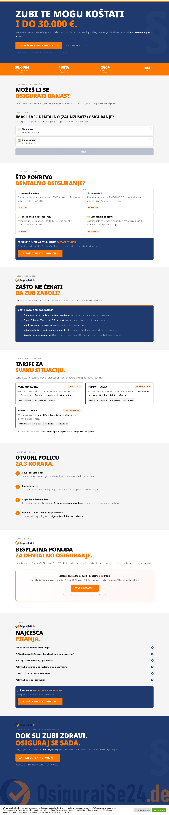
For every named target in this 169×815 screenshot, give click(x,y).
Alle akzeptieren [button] (159, 810)
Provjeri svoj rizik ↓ (77, 45)
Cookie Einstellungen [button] (142, 810)
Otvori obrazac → (85, 588)
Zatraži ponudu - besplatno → (38, 45)
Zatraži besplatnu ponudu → (40, 253)
